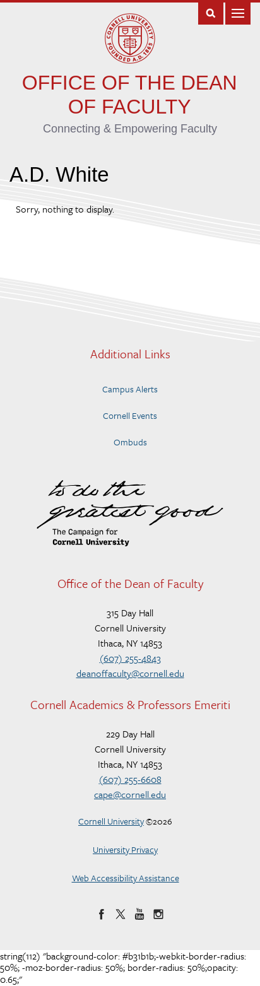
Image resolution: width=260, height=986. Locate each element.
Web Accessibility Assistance (125, 877)
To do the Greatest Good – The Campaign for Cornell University (130, 513)
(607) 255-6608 (130, 779)
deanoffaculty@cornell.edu (130, 673)
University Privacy (125, 849)
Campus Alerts (130, 389)
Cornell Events (130, 415)
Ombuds (130, 442)
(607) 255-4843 (130, 658)
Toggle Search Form (210, 12)
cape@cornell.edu (130, 794)
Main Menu (238, 12)
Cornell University (111, 821)
